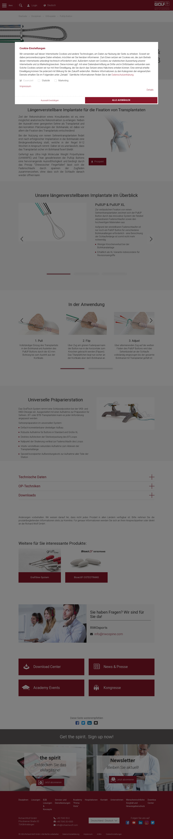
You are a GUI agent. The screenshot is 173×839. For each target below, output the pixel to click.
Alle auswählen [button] (121, 100)
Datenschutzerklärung (123, 74)
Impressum (25, 86)
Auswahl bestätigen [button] (50, 100)
